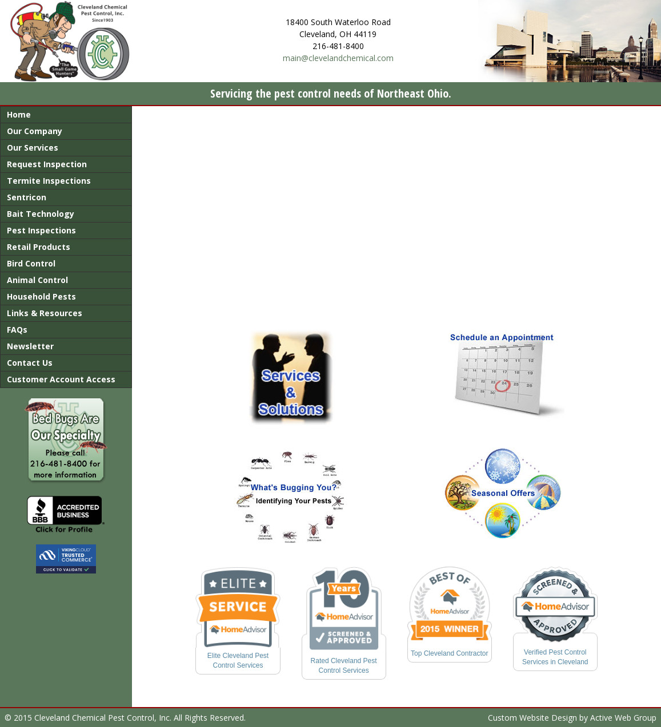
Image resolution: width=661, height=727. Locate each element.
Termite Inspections (49, 180)
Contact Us (30, 362)
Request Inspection (47, 164)
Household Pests (41, 296)
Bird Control (31, 263)
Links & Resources (44, 313)
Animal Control (37, 279)
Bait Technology (40, 213)
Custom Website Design (532, 717)
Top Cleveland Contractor (449, 653)
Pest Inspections (41, 230)
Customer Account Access (61, 379)
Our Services (32, 147)
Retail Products (38, 246)
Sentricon (26, 197)
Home (19, 114)
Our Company (34, 131)
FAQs (17, 329)
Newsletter (30, 346)
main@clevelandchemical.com (338, 57)
